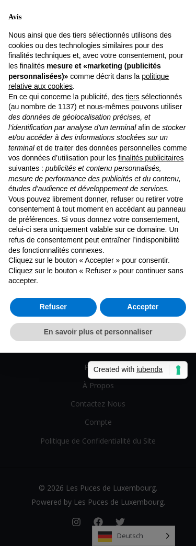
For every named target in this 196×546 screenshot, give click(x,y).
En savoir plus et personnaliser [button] (98, 332)
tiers (132, 96)
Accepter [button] (142, 307)
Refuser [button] (53, 307)
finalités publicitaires (150, 158)
